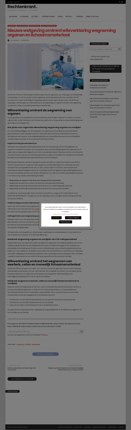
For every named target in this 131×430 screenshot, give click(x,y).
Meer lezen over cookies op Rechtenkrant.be (65, 214)
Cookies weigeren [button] (73, 218)
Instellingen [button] (56, 218)
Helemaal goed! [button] (65, 222)
